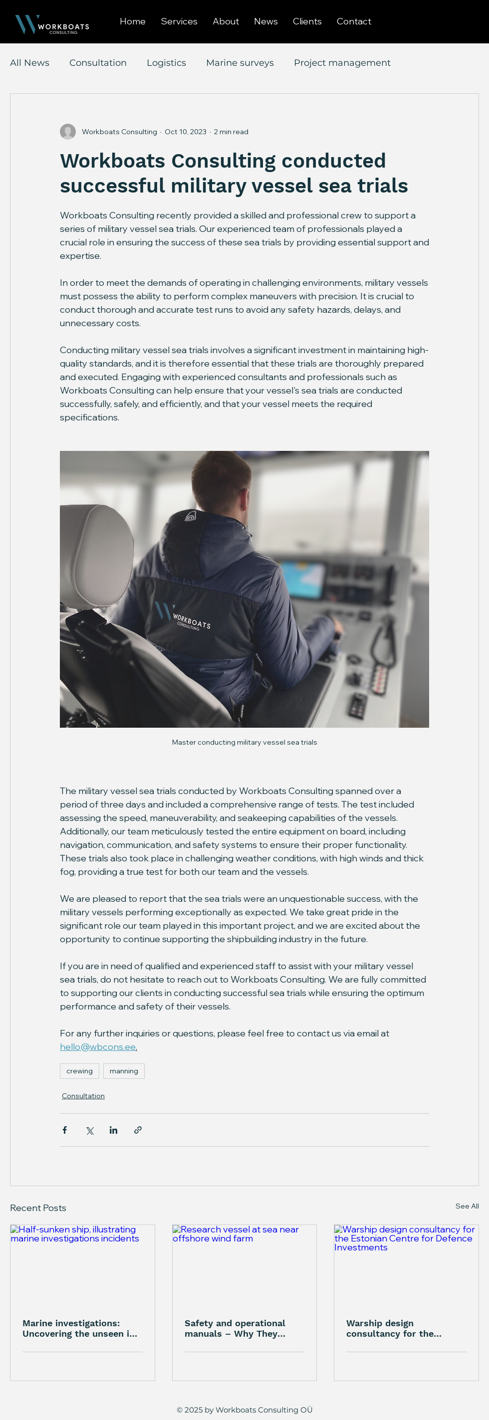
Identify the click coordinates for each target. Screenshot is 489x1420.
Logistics (166, 62)
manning (124, 1070)
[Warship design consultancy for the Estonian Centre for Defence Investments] (406, 1265)
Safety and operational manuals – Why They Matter (235, 1328)
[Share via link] (138, 1130)
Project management (342, 62)
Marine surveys (240, 62)
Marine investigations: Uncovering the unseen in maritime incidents (78, 1328)
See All (467, 1206)
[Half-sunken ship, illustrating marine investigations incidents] (82, 1265)
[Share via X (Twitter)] (89, 1130)
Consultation (98, 62)
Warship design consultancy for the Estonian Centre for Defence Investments (393, 1328)
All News (29, 62)
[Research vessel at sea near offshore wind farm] (245, 1265)
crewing (79, 1070)
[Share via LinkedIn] (113, 1130)
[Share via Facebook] (64, 1130)
